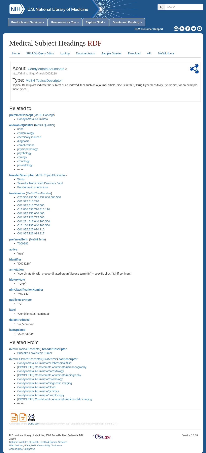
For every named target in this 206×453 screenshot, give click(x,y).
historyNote (17, 279)
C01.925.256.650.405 (30, 213)
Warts (21, 179)
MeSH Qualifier (44, 125)
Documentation (85, 53)
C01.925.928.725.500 (30, 217)
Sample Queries (111, 53)
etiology (22, 157)
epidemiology (25, 133)
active (13, 249)
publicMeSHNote (20, 299)
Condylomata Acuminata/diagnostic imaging (44, 383)
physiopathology (27, 149)
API (149, 53)
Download (134, 53)
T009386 (22, 243)
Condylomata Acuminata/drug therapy (40, 395)
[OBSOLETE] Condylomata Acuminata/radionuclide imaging (54, 399)
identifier (15, 259)
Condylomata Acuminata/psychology (40, 379)
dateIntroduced (19, 319)
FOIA (27, 445)
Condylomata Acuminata (46, 69)
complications (25, 145)
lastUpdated (17, 329)
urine (20, 129)
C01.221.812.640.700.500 (33, 221)
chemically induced (29, 137)
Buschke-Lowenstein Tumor (34, 353)
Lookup (65, 53)
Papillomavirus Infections (32, 187)
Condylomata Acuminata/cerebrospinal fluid (44, 363)
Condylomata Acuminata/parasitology (40, 371)
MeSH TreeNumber (39, 193)
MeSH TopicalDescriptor (44, 80)
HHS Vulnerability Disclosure (46, 445)
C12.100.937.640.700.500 (33, 225)
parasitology (25, 165)
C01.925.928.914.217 (30, 233)
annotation (16, 269)
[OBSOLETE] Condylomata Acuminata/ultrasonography (51, 367)
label (12, 309)
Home (16, 53)
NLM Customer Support (149, 29)
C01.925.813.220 (28, 201)
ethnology (23, 161)
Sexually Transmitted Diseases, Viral (40, 183)
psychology (24, 153)
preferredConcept (21, 115)
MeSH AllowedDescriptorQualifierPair (33, 359)
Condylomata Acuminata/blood (36, 387)
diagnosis (23, 141)
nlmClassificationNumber (26, 289)
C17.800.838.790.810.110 (33, 209)
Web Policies (16, 445)
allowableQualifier (21, 125)
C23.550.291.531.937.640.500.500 (39, 197)
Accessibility (15, 449)
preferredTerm (18, 239)
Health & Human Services (53, 442)
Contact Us (29, 449)
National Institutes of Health (23, 442)
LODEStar (33, 423)
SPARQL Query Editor (40, 53)
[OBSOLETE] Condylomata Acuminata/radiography (49, 375)
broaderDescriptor (21, 175)
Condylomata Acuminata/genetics (38, 391)
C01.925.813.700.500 (30, 205)
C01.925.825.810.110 (30, 229)
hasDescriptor (68, 359)
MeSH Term (37, 239)
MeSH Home (166, 53)
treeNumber (17, 193)
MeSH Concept (44, 115)
